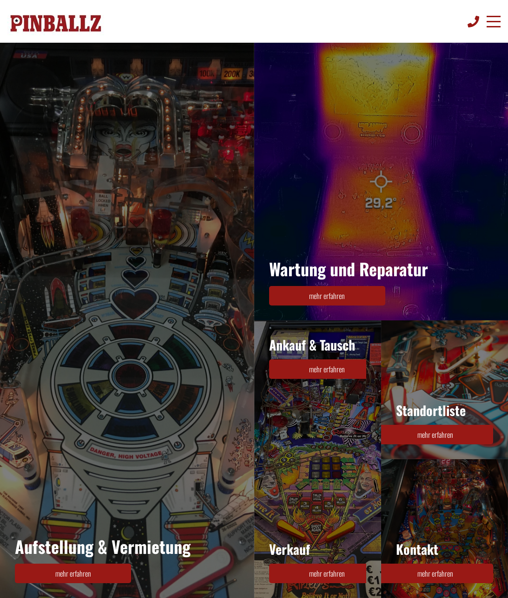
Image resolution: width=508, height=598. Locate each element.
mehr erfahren (73, 573)
